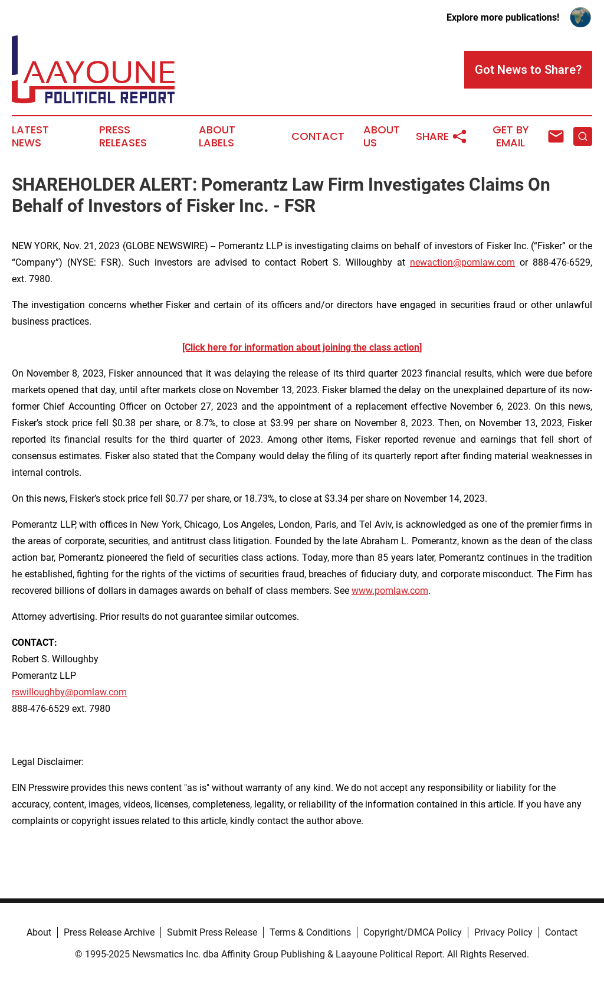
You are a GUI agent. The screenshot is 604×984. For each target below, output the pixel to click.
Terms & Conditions (310, 932)
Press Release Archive (109, 932)
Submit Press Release (212, 932)
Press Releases (123, 136)
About (39, 932)
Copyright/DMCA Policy (412, 932)
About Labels (217, 136)
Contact (317, 136)
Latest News (30, 136)
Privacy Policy (503, 932)
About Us (381, 136)
